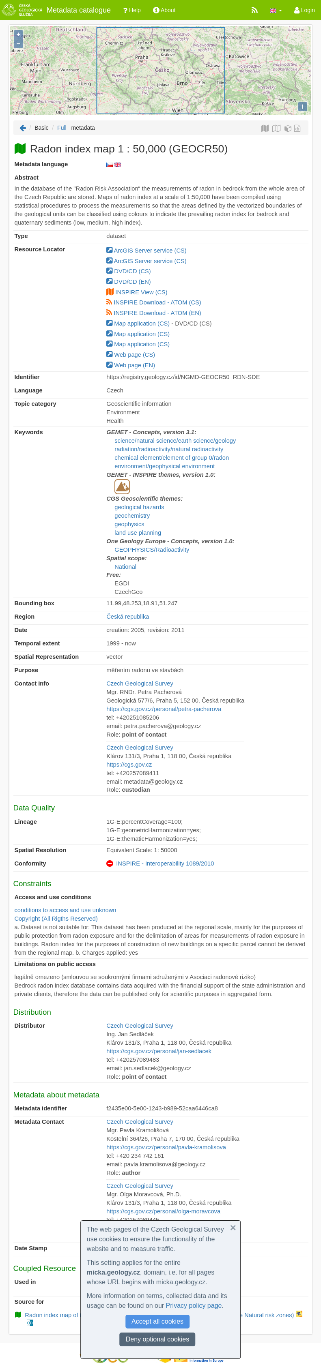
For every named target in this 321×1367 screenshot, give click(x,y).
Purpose (27, 670)
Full (62, 127)
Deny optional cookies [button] (158, 1339)
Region (25, 616)
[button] (276, 10)
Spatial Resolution (41, 850)
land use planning (137, 532)
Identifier (27, 377)
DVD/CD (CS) (128, 271)
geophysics (129, 524)
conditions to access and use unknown (65, 910)
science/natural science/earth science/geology (175, 440)
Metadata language (41, 164)
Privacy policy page (194, 1305)
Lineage (26, 821)
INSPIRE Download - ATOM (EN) (153, 313)
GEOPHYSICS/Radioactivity (151, 549)
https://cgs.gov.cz (129, 764)
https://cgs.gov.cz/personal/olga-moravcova (163, 1211)
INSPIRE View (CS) (141, 292)
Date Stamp (31, 1248)
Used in (25, 1282)
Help (132, 10)
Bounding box (35, 603)
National (125, 567)
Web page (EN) (130, 365)
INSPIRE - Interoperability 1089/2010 (165, 863)
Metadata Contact (39, 1121)
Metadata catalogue (55, 10)
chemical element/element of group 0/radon (171, 457)
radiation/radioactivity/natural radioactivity (168, 449)
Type (21, 236)
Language (29, 390)
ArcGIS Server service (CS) (146, 250)
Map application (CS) (138, 323)
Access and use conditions (53, 897)
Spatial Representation (47, 657)
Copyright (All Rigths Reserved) (56, 918)
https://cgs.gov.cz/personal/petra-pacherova (163, 709)
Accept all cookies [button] (157, 1321)
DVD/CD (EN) (128, 282)
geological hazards (139, 507)
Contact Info (32, 683)
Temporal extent (37, 643)
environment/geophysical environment (164, 466)
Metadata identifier (41, 1108)
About (164, 10)
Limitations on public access (55, 964)
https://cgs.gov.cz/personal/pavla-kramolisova (166, 1147)
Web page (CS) (130, 354)
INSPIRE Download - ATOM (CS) (153, 302)
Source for (29, 1301)
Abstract (27, 177)
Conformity (30, 863)
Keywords (29, 432)
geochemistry (132, 515)
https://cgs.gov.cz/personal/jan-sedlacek (158, 1051)
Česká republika (127, 616)
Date (21, 630)
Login (304, 10)
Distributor (30, 1025)
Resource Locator (40, 249)
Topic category (35, 404)
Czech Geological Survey (139, 683)
